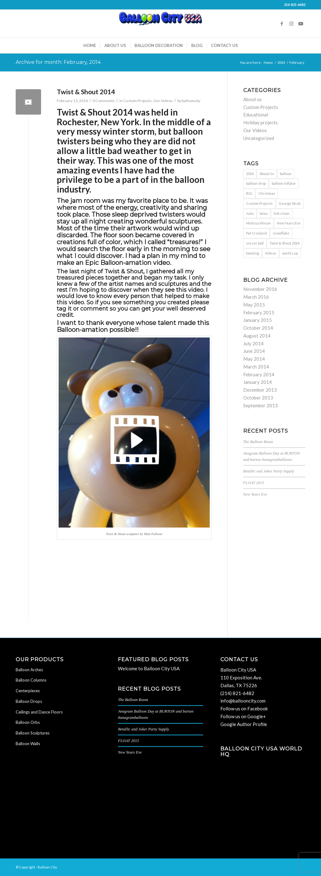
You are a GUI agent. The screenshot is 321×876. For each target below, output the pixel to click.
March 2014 (256, 366)
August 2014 (257, 335)
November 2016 (260, 289)
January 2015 (257, 320)
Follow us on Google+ (243, 716)
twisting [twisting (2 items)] (252, 253)
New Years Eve (255, 494)
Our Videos (163, 100)
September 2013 (260, 405)
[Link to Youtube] (300, 23)
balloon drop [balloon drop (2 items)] (256, 183)
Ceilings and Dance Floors (39, 711)
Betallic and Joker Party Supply (268, 471)
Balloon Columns (31, 680)
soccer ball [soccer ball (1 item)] (255, 243)
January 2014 (257, 382)
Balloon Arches (29, 669)
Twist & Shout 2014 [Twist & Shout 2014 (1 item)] (284, 243)
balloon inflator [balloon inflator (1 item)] (284, 183)
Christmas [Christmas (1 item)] (266, 193)
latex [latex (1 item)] (264, 213)
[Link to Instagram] (291, 23)
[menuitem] (89, 45)
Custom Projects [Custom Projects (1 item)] (259, 203)
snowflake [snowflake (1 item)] (281, 233)
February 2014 (258, 374)
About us (252, 99)
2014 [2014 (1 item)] (250, 174)
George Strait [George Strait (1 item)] (290, 203)
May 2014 (254, 359)
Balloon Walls (28, 743)
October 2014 (258, 328)
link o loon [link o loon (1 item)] (282, 213)
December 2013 (260, 390)
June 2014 (254, 351)
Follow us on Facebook (244, 708)
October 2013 (258, 397)
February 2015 (258, 312)
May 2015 (254, 304)
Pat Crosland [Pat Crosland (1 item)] (256, 233)
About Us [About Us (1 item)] (267, 174)
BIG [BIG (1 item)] (249, 193)
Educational (255, 114)
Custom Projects (137, 100)
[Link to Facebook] (282, 23)
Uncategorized (258, 138)
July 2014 (253, 343)
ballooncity (191, 100)
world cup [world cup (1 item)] (290, 253)
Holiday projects (260, 122)
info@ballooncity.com (243, 700)
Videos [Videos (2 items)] (270, 253)
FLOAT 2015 (253, 483)
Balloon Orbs (28, 722)
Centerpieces (28, 690)
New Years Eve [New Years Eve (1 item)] (289, 223)
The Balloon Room (258, 442)
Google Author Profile (243, 724)
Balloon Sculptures (33, 732)
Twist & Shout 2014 (86, 91)
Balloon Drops (29, 701)
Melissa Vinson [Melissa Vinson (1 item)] (258, 223)
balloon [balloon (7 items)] (286, 174)
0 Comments (103, 100)
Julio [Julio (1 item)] (250, 213)
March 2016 (256, 297)
